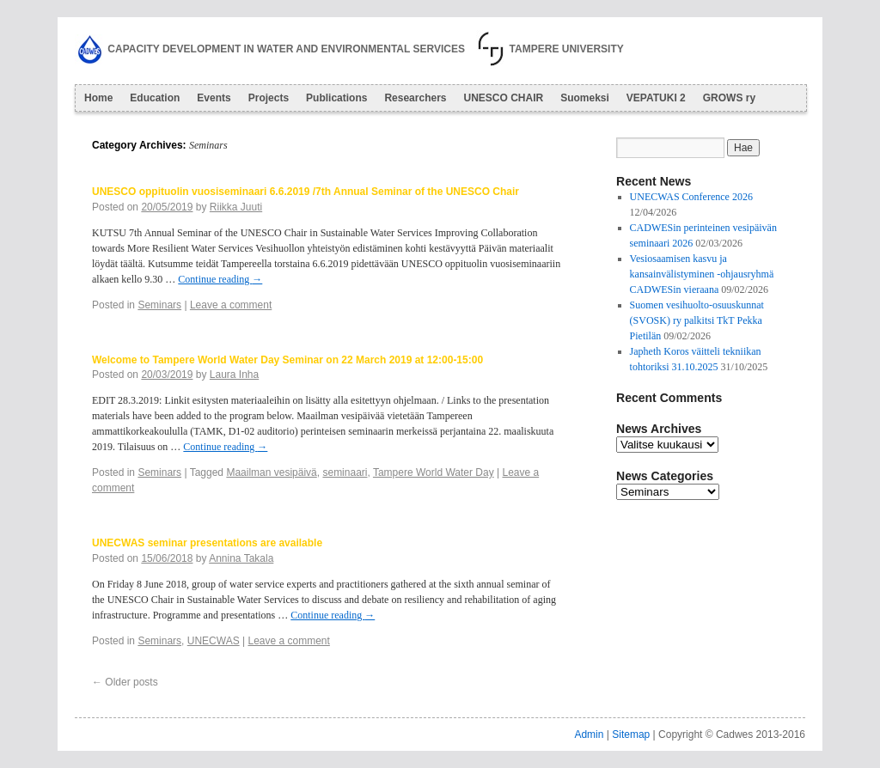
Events (213, 98)
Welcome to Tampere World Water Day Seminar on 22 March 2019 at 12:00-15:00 (287, 360)
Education (155, 98)
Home (98, 98)
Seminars (159, 305)
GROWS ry (729, 98)
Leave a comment (231, 305)
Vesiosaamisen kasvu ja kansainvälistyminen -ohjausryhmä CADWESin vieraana (702, 274)
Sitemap (631, 734)
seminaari (344, 472)
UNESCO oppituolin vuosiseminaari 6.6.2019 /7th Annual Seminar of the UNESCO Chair (305, 192)
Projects (268, 98)
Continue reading (220, 279)
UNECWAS (213, 641)
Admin (588, 734)
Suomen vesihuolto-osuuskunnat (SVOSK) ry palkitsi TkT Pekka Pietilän (697, 320)
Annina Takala (241, 558)
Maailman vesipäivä (271, 472)
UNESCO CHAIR (503, 98)
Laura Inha (234, 375)
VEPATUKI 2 (656, 98)
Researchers (415, 98)
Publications (336, 98)
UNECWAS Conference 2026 (691, 197)
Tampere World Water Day (433, 472)
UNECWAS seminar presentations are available (207, 543)
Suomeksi (584, 98)
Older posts (125, 682)
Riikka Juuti (236, 207)
